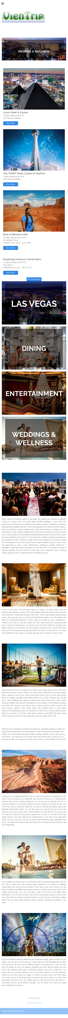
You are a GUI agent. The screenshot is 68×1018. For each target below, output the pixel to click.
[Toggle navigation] (3, 4)
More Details (11, 123)
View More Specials (33, 279)
